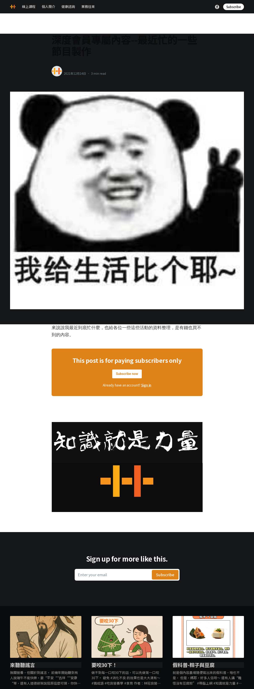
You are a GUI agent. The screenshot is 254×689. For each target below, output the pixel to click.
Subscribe (233, 7)
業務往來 (88, 6)
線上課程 (28, 6)
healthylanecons (77, 69)
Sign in (146, 384)
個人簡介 (48, 6)
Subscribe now (127, 374)
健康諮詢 (68, 6)
